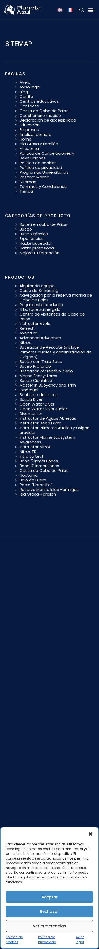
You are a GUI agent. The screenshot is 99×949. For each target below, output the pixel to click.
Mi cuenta (29, 148)
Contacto (29, 106)
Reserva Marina (34, 177)
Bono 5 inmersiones (39, 461)
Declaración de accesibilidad (48, 120)
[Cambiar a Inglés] (60, 10)
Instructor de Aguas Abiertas (48, 418)
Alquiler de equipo (37, 285)
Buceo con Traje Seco (41, 361)
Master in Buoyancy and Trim (48, 385)
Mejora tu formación (39, 253)
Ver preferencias (49, 926)
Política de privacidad (41, 167)
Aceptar (49, 897)
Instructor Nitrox (35, 446)
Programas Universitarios (44, 172)
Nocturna (29, 475)
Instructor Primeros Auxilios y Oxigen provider (54, 430)
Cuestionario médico (40, 115)
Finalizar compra (35, 134)
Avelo (25, 82)
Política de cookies (38, 163)
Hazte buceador (36, 243)
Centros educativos (39, 101)
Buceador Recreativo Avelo (46, 371)
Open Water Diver (37, 404)
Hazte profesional (37, 248)
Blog (24, 91)
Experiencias (32, 238)
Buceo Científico (36, 380)
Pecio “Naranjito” (36, 484)
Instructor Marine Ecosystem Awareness (47, 439)
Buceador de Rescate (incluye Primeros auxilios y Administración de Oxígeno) (56, 351)
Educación (30, 125)
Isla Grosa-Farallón (38, 494)
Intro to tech (32, 456)
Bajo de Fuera (33, 480)
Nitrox (25, 342)
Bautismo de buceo (39, 394)
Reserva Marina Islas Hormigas (49, 489)
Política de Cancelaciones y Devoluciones (47, 156)
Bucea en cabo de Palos (43, 224)
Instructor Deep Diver (40, 423)
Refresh (27, 328)
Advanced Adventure (40, 338)
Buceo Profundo (35, 366)
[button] (90, 834)
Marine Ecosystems (38, 375)
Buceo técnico (34, 234)
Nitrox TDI (28, 451)
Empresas (29, 129)
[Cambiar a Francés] (70, 10)
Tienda (26, 191)
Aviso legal (30, 87)
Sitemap (28, 181)
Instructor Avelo (35, 323)
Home (25, 139)
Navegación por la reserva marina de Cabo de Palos (56, 297)
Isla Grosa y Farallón (39, 144)
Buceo (26, 229)
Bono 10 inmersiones (39, 465)
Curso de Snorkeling (39, 290)
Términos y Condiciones (43, 186)
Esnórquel (29, 390)
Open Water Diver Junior (43, 409)
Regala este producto (41, 304)
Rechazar (49, 911)
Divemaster (31, 413)
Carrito (26, 96)
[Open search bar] (81, 10)
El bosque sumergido (40, 309)
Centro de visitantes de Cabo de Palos (52, 316)
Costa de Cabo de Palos (44, 110)
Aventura (28, 333)
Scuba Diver (31, 399)
